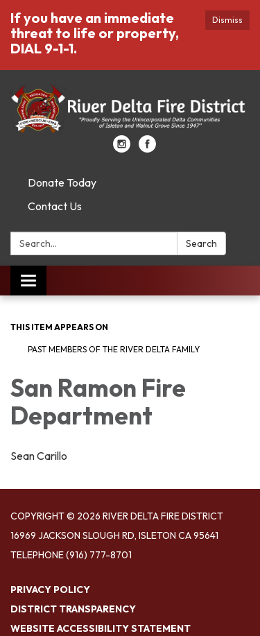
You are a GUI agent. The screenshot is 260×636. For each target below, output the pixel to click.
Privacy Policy (50, 589)
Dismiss (227, 20)
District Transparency (73, 609)
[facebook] (147, 148)
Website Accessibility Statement (100, 628)
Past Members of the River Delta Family (114, 349)
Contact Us (55, 206)
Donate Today (62, 182)
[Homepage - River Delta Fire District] (130, 109)
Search (201, 243)
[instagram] (121, 148)
